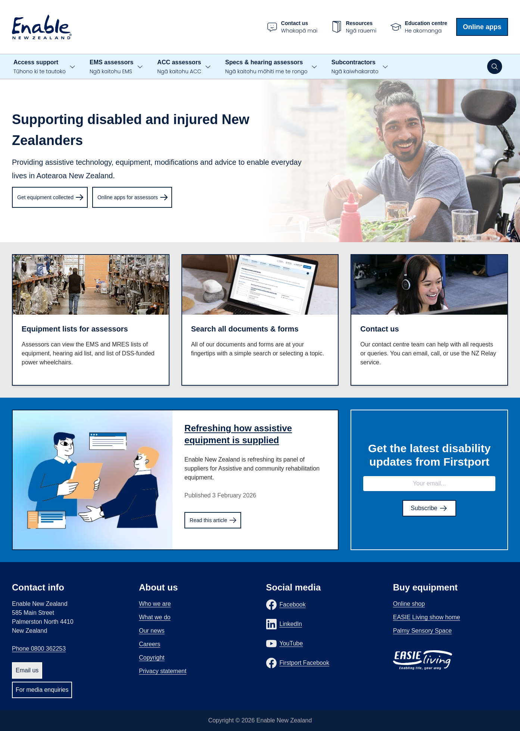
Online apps (482, 27)
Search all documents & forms (245, 329)
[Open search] (494, 66)
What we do (154, 617)
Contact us (379, 329)
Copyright (151, 657)
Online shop (409, 604)
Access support (39, 67)
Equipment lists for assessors (75, 329)
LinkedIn (291, 624)
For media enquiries (42, 690)
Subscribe (429, 508)
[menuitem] (50, 197)
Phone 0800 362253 (39, 648)
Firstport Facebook (304, 663)
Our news (151, 630)
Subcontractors (355, 67)
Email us (27, 670)
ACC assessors (179, 67)
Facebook (293, 604)
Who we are (155, 604)
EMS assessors (111, 67)
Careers (149, 644)
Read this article (213, 520)
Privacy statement (162, 671)
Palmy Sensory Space (422, 630)
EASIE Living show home (426, 617)
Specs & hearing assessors (266, 67)
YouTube (291, 643)
